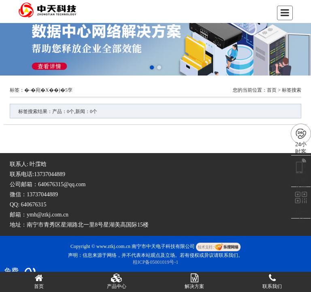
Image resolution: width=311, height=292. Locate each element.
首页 (272, 90)
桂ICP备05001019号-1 (156, 262)
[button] (152, 67)
